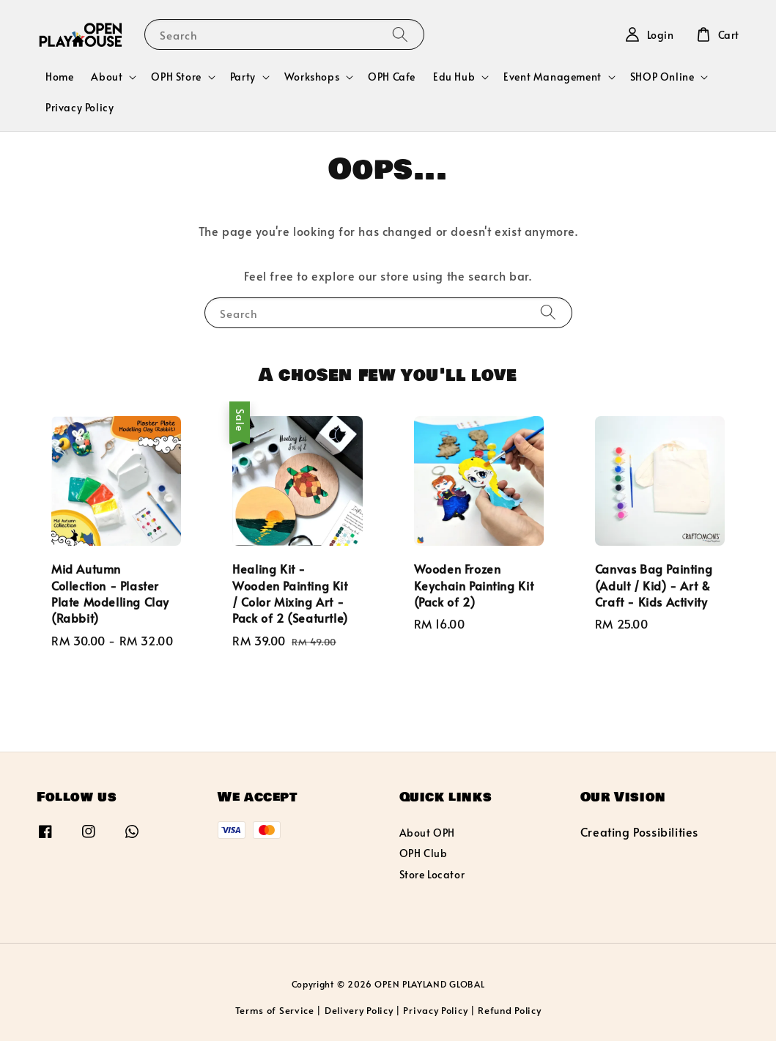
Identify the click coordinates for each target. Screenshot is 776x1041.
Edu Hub (454, 77)
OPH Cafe (391, 77)
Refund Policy (509, 1010)
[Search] (400, 34)
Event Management (552, 77)
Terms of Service (274, 1010)
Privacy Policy (79, 107)
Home (59, 77)
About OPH (427, 833)
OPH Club (423, 853)
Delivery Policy (359, 1010)
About (106, 77)
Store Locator (432, 874)
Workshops (311, 77)
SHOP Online (662, 77)
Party (243, 77)
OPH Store (176, 77)
